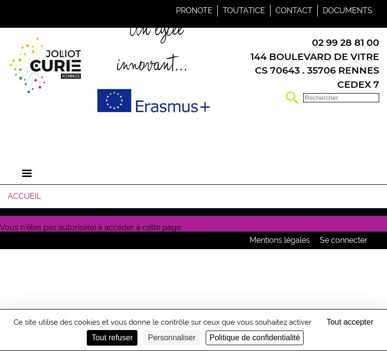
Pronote (194, 10)
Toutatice (244, 10)
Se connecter (344, 240)
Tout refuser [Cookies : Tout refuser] (112, 337)
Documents (347, 10)
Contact (293, 10)
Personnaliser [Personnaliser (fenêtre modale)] (171, 337)
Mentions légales (280, 240)
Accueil (24, 196)
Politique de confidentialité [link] (255, 337)
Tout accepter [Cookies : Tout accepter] (350, 322)
